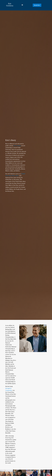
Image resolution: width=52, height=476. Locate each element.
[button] (22, 5)
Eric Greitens (9, 5)
